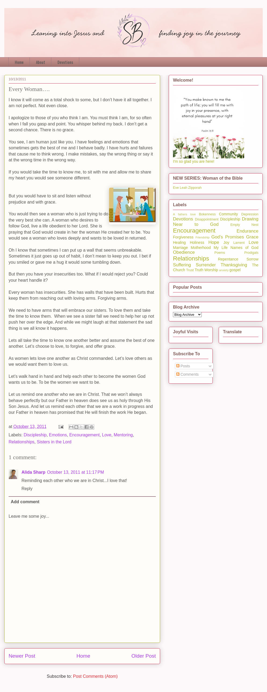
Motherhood (201, 247)
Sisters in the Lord (54, 442)
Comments (187, 374)
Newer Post (22, 656)
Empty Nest (244, 225)
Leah (183, 188)
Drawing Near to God (215, 221)
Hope (213, 242)
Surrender (206, 264)
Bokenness (207, 214)
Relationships (21, 442)
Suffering (182, 264)
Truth (199, 270)
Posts (183, 366)
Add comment (25, 501)
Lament (239, 243)
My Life (221, 247)
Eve (176, 188)
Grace (252, 237)
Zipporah (195, 188)
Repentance (228, 259)
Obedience (184, 252)
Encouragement (84, 435)
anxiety (224, 270)
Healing (179, 242)
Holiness (197, 242)
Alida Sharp (33, 472)
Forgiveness (183, 237)
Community (228, 214)
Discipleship (35, 435)
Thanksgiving (234, 264)
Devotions (65, 62)
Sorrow (252, 259)
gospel (234, 270)
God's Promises (227, 237)
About (40, 62)
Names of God (244, 247)
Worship (211, 270)
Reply (27, 488)
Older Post (143, 656)
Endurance (247, 231)
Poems (219, 253)
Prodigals (251, 253)
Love (106, 435)
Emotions (58, 435)
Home (19, 62)
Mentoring (123, 435)
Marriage (180, 247)
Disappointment (207, 219)
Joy (226, 242)
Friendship (203, 237)
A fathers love (184, 214)
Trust (190, 270)
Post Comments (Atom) (95, 676)
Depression (249, 214)
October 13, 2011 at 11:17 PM (75, 472)
